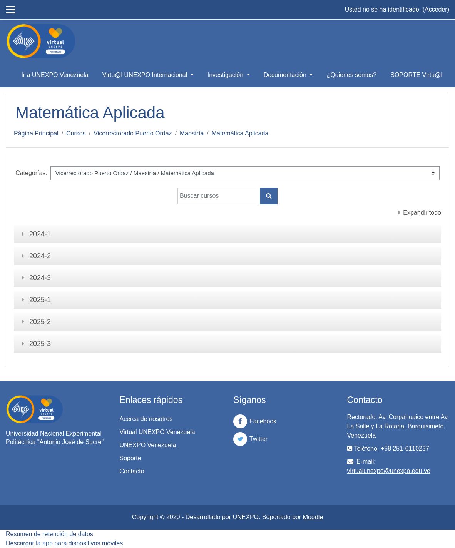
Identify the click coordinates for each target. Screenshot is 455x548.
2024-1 (40, 234)
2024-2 (40, 256)
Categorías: (31, 173)
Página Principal (36, 133)
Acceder (436, 9)
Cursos (76, 133)
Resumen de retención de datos (49, 534)
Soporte (130, 458)
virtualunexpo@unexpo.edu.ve (388, 471)
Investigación (226, 75)
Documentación (286, 75)
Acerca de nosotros (146, 419)
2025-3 (40, 344)
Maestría (192, 133)
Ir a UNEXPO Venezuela (54, 75)
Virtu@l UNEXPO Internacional (145, 75)
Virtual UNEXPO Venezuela (157, 432)
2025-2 (40, 322)
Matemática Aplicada (240, 133)
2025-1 (40, 300)
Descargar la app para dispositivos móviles (64, 543)
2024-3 (40, 278)
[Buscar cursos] (217, 196)
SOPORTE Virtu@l (416, 75)
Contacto (132, 471)
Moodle (313, 517)
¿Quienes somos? (351, 75)
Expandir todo (422, 212)
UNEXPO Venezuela (148, 445)
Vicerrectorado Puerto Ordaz (133, 133)
